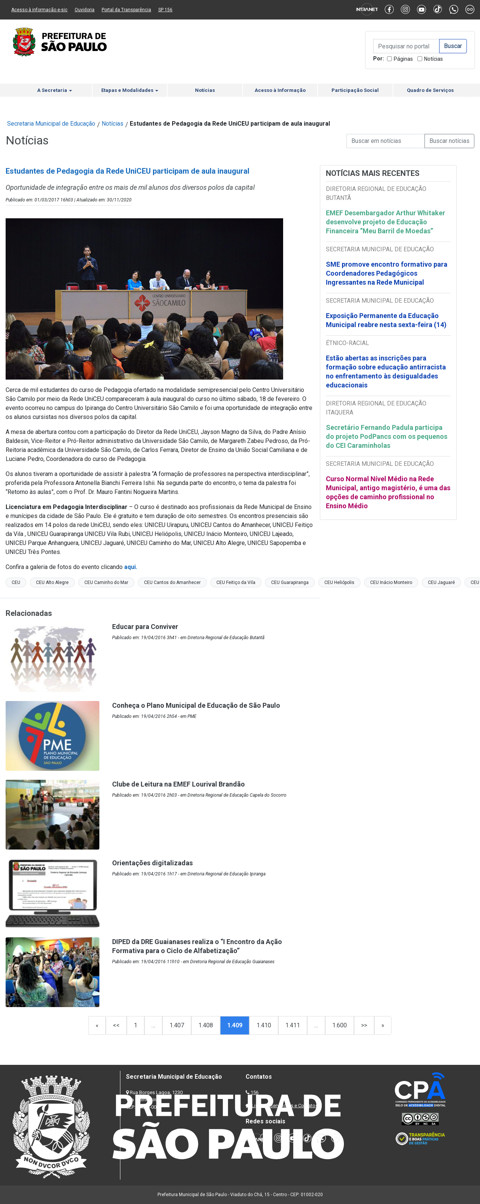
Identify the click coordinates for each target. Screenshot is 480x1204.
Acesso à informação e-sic (39, 9)
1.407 (177, 1025)
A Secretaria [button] (54, 90)
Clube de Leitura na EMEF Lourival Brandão (178, 784)
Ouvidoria (84, 9)
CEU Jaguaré (441, 582)
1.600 (339, 1025)
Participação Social (355, 90)
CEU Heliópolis (339, 582)
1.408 (205, 1025)
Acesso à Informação (280, 90)
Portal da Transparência (126, 9)
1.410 (263, 1025)
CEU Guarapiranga (290, 582)
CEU (16, 582)
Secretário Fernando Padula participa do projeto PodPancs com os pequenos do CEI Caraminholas (386, 436)
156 (254, 1092)
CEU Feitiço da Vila (235, 582)
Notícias (433, 59)
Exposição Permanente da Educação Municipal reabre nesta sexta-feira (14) (386, 320)
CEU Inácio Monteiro (391, 582)
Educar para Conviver (145, 627)
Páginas (403, 59)
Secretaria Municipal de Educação (51, 123)
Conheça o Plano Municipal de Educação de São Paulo (196, 705)
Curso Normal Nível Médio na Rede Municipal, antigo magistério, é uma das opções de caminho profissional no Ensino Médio (388, 492)
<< (116, 1025)
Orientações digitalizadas (152, 863)
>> (364, 1025)
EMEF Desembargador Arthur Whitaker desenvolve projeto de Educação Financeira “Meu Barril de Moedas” (385, 222)
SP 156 (165, 9)
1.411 (292, 1025)
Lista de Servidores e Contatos (285, 1105)
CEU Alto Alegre (52, 582)
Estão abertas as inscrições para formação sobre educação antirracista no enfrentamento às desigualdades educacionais (386, 371)
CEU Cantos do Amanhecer (172, 582)
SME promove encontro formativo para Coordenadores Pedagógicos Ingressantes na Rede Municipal (386, 273)
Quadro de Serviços (430, 90)
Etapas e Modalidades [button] (129, 90)
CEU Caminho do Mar (106, 582)
